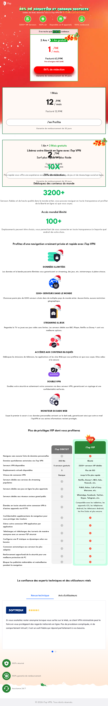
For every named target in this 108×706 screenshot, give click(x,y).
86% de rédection (54, 69)
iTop (7, 3)
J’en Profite (54, 122)
